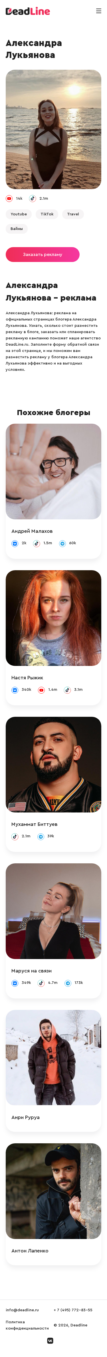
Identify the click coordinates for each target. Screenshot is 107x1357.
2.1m (43, 199)
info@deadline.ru (22, 1310)
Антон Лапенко (30, 1250)
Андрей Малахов (32, 531)
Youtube (19, 214)
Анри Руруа (25, 1117)
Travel (73, 214)
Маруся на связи (31, 970)
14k (19, 199)
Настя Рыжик (27, 677)
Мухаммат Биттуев (34, 824)
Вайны (17, 229)
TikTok (47, 214)
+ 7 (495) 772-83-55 (73, 1310)
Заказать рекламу (42, 254)
